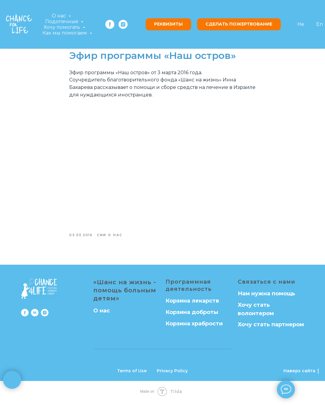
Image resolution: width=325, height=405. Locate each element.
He (300, 24)
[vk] (35, 315)
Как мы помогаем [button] (65, 33)
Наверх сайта (301, 374)
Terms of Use (132, 373)
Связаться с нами (266, 284)
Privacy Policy (172, 373)
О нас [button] (59, 16)
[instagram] (123, 24)
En (319, 24)
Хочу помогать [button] (62, 27)
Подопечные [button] (62, 21)
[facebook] (109, 24)
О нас (101, 313)
